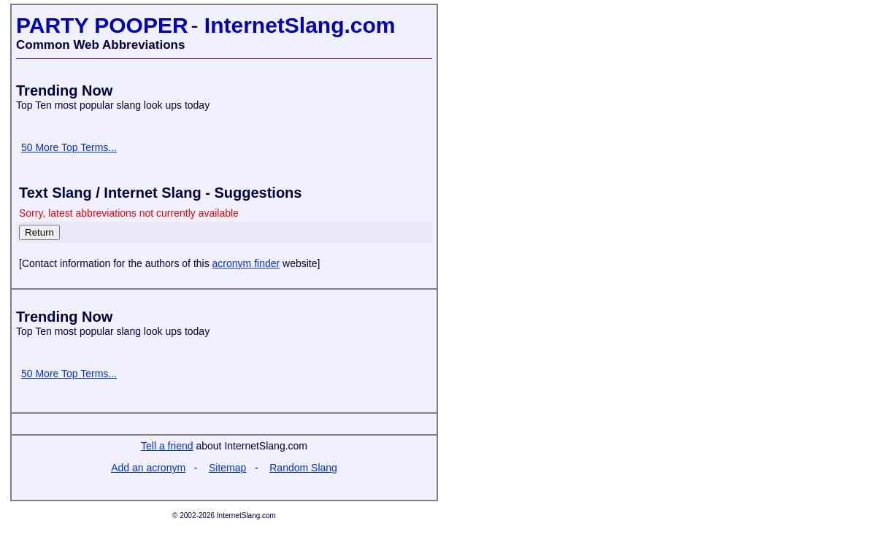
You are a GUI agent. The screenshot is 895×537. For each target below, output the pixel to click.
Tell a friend (167, 446)
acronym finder (246, 263)
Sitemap (227, 468)
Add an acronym (148, 468)
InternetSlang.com (300, 25)
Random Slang (303, 468)
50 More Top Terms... (69, 147)
